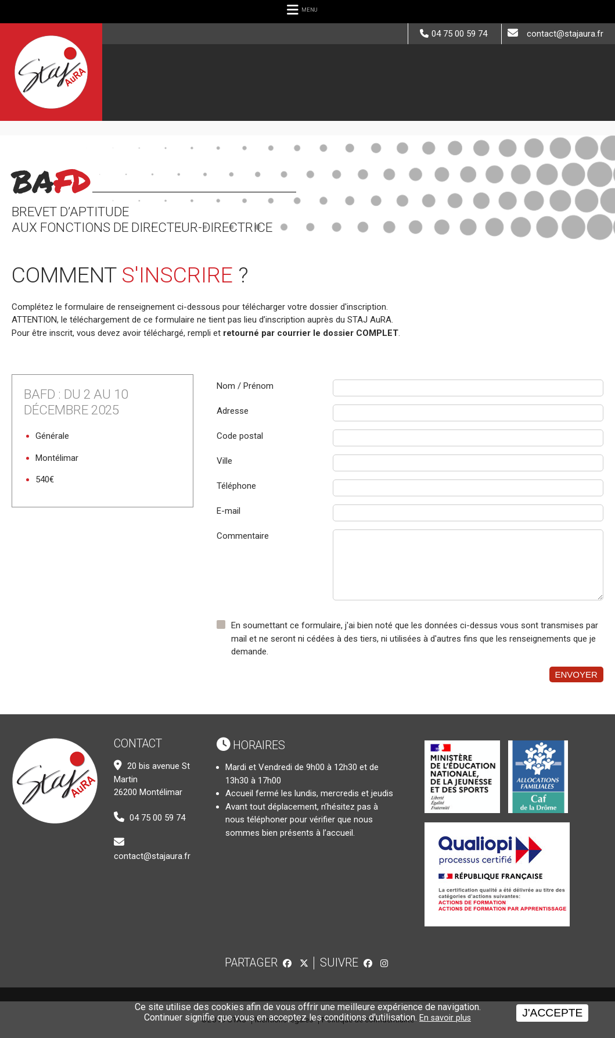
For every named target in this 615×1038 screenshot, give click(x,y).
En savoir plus (445, 1018)
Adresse (233, 411)
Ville (224, 461)
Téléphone (236, 486)
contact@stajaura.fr (565, 33)
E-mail (228, 511)
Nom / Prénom (245, 386)
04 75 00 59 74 (459, 33)
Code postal (240, 436)
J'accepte (552, 1013)
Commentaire (243, 536)
